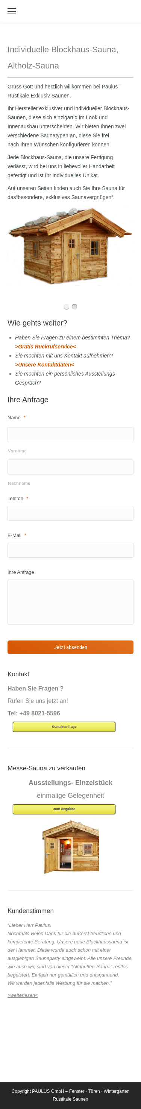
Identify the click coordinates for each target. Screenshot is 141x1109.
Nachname (19, 483)
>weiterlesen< (23, 995)
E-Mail (17, 535)
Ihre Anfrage (21, 572)
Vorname (17, 451)
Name (17, 417)
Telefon (18, 498)
